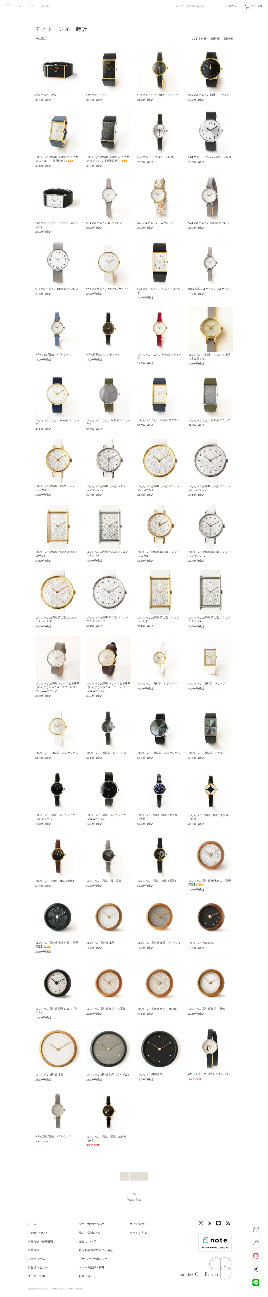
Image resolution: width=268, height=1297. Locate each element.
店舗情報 (33, 1250)
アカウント (233, 6)
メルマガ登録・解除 (92, 1267)
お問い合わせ (87, 1276)
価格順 (215, 38)
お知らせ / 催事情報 (40, 1241)
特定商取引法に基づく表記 (96, 1250)
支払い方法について (92, 1224)
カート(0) (258, 6)
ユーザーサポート (39, 1276)
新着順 (228, 38)
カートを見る (138, 1232)
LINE (219, 1224)
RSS (228, 1224)
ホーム (22, 6)
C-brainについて (38, 1232)
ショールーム (36, 1258)
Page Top (134, 1199)
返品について (87, 1241)
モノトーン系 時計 (41, 6)
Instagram (201, 1224)
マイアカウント (140, 1224)
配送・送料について (92, 1232)
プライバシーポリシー (93, 1258)
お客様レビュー (38, 1267)
